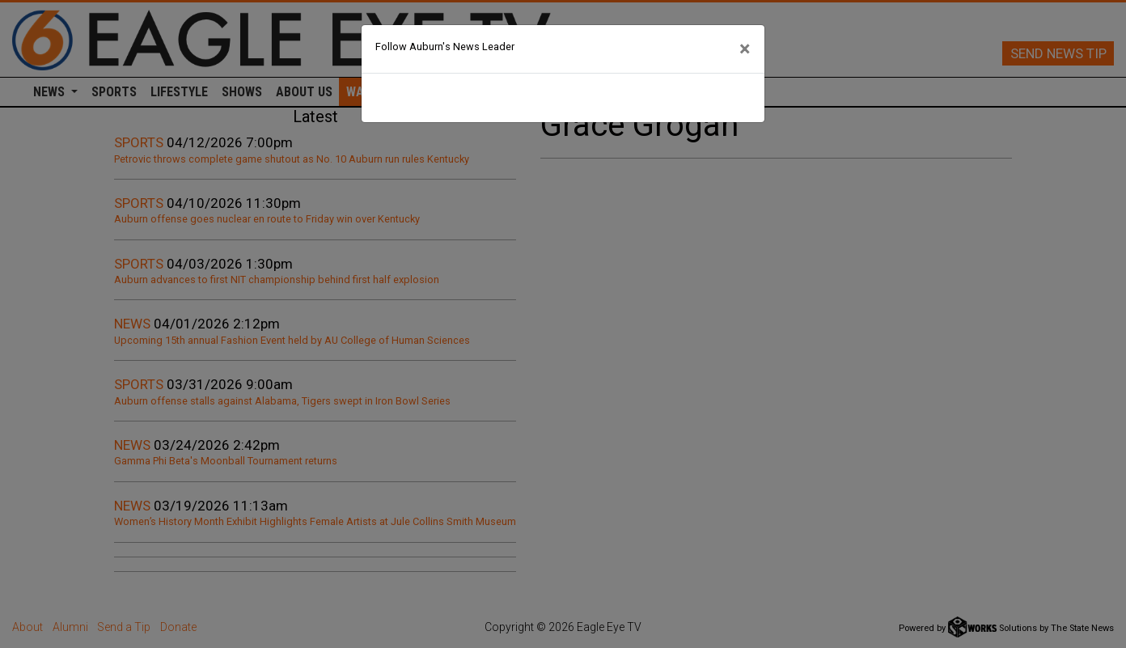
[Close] (745, 49)
